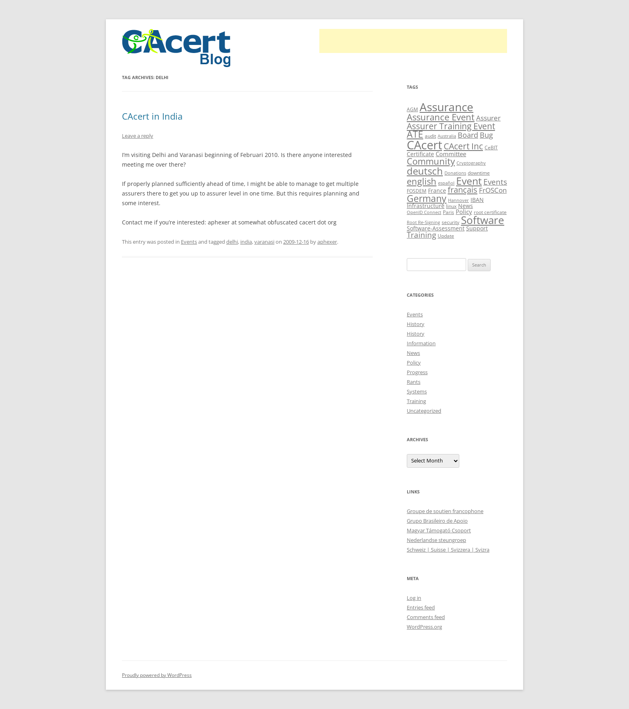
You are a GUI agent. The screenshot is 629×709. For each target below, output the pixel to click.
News (413, 353)
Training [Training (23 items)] (421, 235)
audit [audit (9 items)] (430, 136)
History (415, 324)
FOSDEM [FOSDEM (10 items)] (416, 190)
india (246, 241)
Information (421, 343)
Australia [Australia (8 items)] (447, 136)
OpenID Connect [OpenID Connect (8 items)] (424, 212)
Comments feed (426, 617)
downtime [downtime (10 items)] (479, 172)
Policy (414, 362)
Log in (414, 597)
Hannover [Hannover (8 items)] (458, 200)
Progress (417, 372)
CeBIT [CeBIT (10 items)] (491, 147)
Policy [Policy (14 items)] (464, 212)
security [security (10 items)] (450, 222)
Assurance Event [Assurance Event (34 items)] (441, 117)
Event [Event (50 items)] (469, 180)
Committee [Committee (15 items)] (451, 154)
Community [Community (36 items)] (431, 161)
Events (189, 241)
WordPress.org (424, 626)
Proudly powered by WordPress (157, 675)
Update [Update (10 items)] (446, 235)
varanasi (264, 241)
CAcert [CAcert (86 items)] (424, 145)
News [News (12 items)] (465, 206)
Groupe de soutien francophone (445, 511)
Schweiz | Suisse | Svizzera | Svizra (448, 549)
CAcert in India (152, 116)
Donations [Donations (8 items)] (455, 173)
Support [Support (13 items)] (477, 228)
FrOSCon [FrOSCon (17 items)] (493, 190)
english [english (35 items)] (421, 181)
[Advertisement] (413, 41)
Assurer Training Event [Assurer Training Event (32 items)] (451, 126)
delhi (232, 241)
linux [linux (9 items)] (451, 206)
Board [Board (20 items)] (468, 135)
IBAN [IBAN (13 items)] (477, 200)
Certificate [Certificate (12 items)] (420, 154)
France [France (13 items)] (437, 190)
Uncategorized (424, 410)
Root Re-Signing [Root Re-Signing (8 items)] (423, 222)
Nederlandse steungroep (436, 540)
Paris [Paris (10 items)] (448, 212)
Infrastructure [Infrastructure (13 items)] (425, 206)
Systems (417, 391)
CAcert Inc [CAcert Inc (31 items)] (463, 146)
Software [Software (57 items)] (482, 220)
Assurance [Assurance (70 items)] (446, 106)
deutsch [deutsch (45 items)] (425, 170)
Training (416, 401)
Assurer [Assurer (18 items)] (488, 117)
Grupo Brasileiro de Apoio (437, 520)
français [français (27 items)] (462, 189)
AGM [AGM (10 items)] (412, 109)
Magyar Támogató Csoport (439, 530)
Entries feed (421, 607)
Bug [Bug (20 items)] (486, 135)
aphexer (327, 241)
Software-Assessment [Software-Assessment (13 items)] (436, 228)
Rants (413, 381)
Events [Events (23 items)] (495, 182)
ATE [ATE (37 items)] (415, 134)
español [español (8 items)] (446, 183)
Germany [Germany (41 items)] (426, 198)
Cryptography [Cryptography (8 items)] (471, 163)
